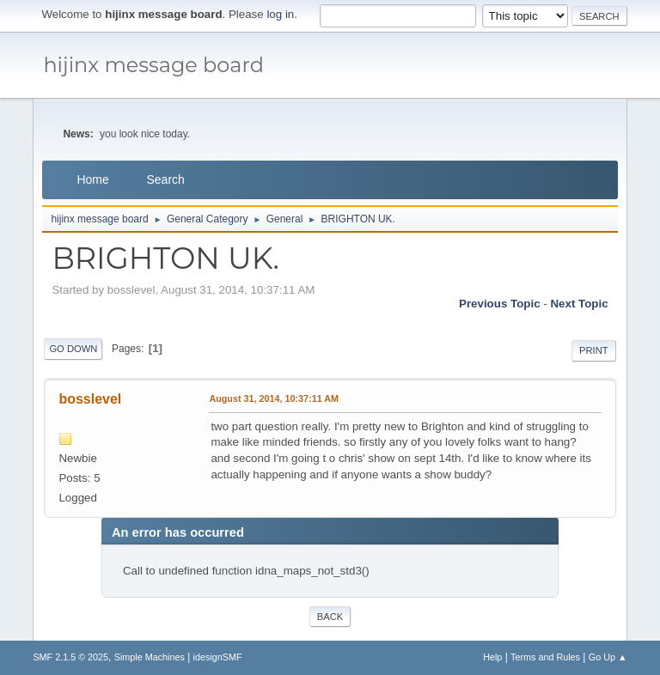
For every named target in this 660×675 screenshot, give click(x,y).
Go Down (73, 349)
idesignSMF (217, 657)
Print (593, 350)
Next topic (579, 303)
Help (492, 657)
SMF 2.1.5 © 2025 (70, 657)
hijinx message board (153, 64)
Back (330, 616)
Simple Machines (149, 657)
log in (280, 14)
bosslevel (89, 399)
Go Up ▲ (608, 657)
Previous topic (500, 303)
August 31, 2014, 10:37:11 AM (274, 398)
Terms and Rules (545, 657)
